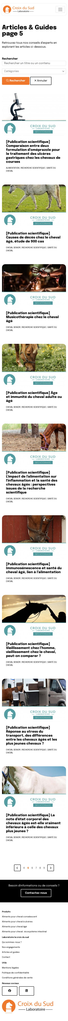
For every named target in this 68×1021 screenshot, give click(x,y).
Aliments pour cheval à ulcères (17, 922)
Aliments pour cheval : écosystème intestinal (24, 932)
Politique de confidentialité (15, 973)
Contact (6, 957)
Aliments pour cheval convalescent (19, 917)
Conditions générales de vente (17, 978)
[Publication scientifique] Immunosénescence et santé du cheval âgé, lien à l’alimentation (34, 568)
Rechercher (15, 80)
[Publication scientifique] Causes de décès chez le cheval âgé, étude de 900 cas (33, 237)
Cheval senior (13, 248)
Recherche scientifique (33, 168)
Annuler (40, 80)
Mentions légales (10, 968)
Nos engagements (11, 947)
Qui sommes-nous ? (12, 942)
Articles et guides (11, 952)
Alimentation (12, 168)
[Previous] (17, 868)
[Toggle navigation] (60, 9)
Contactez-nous (36, 893)
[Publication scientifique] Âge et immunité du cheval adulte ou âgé (34, 397)
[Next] (50, 868)
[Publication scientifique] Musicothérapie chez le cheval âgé (32, 317)
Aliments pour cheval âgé (14, 927)
